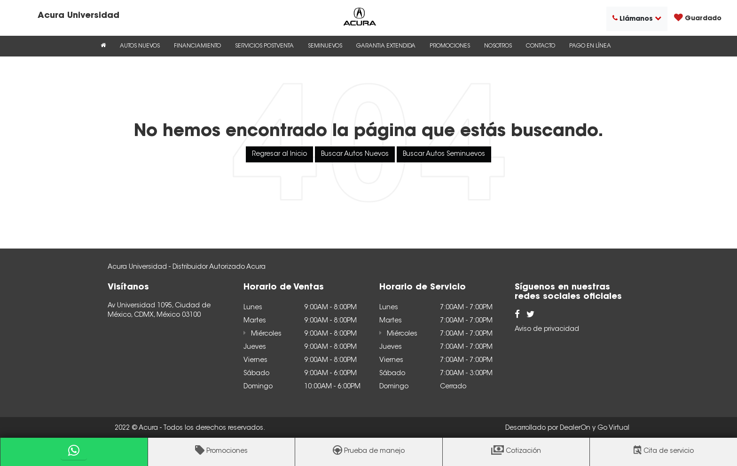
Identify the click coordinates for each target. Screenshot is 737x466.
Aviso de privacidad (547, 329)
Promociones (227, 451)
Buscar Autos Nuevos (355, 154)
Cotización (523, 451)
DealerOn (575, 428)
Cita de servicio (668, 451)
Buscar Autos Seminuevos (444, 154)
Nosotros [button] (498, 46)
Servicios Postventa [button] (264, 46)
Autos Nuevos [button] (140, 46)
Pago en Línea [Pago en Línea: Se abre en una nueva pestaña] (590, 46)
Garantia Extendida (386, 46)
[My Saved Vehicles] (697, 19)
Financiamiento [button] (197, 46)
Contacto (540, 46)
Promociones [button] (450, 46)
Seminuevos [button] (325, 46)
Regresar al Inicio (279, 154)
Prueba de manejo (374, 451)
